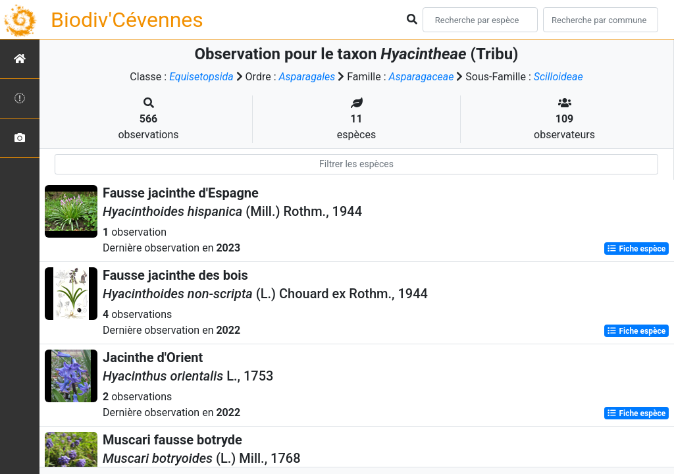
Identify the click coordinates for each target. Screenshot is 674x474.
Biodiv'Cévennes (127, 19)
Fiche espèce (636, 248)
